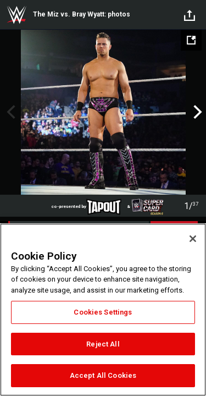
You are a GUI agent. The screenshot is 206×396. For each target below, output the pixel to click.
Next (196, 112)
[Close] (193, 239)
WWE (16, 14)
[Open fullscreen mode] (191, 40)
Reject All (102, 344)
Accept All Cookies (103, 375)
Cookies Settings (103, 312)
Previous (9, 112)
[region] (103, 309)
